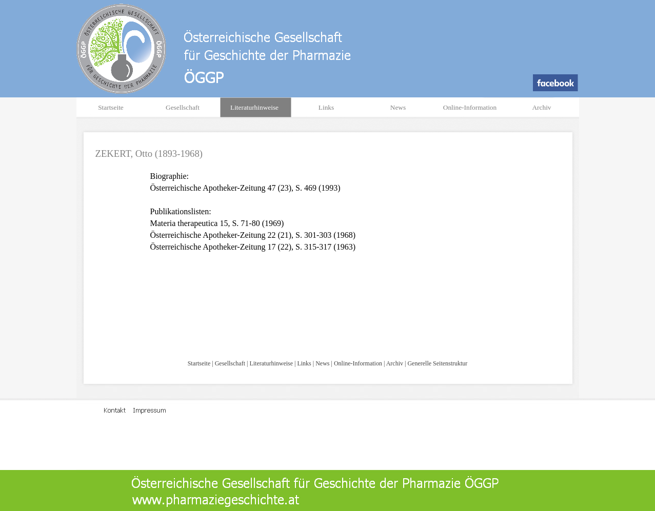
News (322, 363)
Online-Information (358, 363)
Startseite (199, 363)
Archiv (394, 363)
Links (304, 363)
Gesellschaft (230, 363)
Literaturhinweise (271, 363)
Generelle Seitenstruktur (437, 363)
